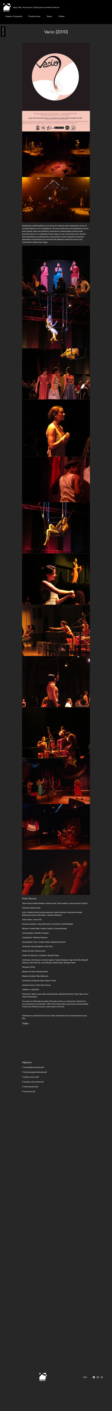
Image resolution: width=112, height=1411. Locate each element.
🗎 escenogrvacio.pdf (30, 1172)
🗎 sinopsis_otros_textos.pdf (33, 1167)
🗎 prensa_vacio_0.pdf (30, 1162)
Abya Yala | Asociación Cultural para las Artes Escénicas (36, 7)
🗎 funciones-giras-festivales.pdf (34, 1158)
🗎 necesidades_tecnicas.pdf (33, 1153)
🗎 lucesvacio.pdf (28, 1177)
